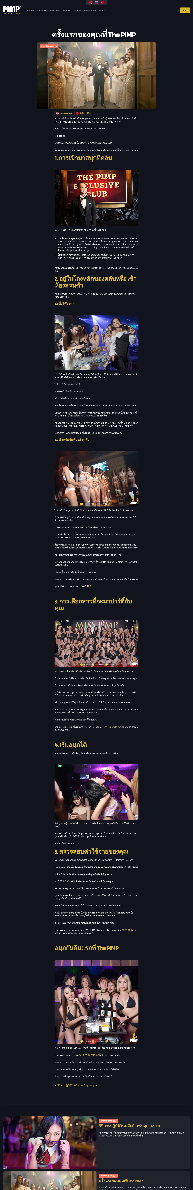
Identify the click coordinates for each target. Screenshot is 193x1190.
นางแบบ (67, 10)
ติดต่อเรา (103, 10)
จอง (185, 10)
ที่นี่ (89, 586)
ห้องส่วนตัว (55, 10)
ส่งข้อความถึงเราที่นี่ (89, 1054)
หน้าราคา (126, 929)
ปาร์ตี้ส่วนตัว (90, 10)
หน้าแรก (30, 10)
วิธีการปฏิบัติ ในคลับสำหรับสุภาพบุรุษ (77, 1085)
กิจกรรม (77, 10)
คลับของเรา (42, 10)
